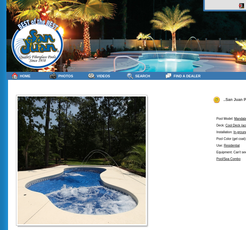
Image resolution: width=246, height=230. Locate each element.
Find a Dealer (183, 76)
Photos (61, 76)
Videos (99, 76)
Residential (232, 145)
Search (138, 76)
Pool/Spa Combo (228, 159)
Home (20, 76)
